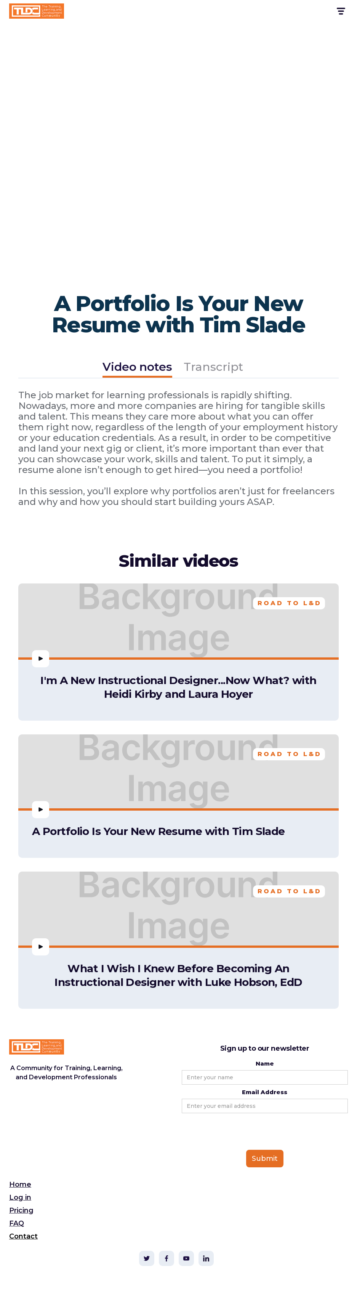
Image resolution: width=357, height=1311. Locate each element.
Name (265, 1063)
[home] (36, 11)
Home (20, 1184)
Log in (20, 1197)
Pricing (21, 1210)
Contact (23, 1236)
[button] (340, 11)
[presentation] (240, 1132)
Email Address (264, 1092)
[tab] (137, 368)
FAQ (16, 1223)
